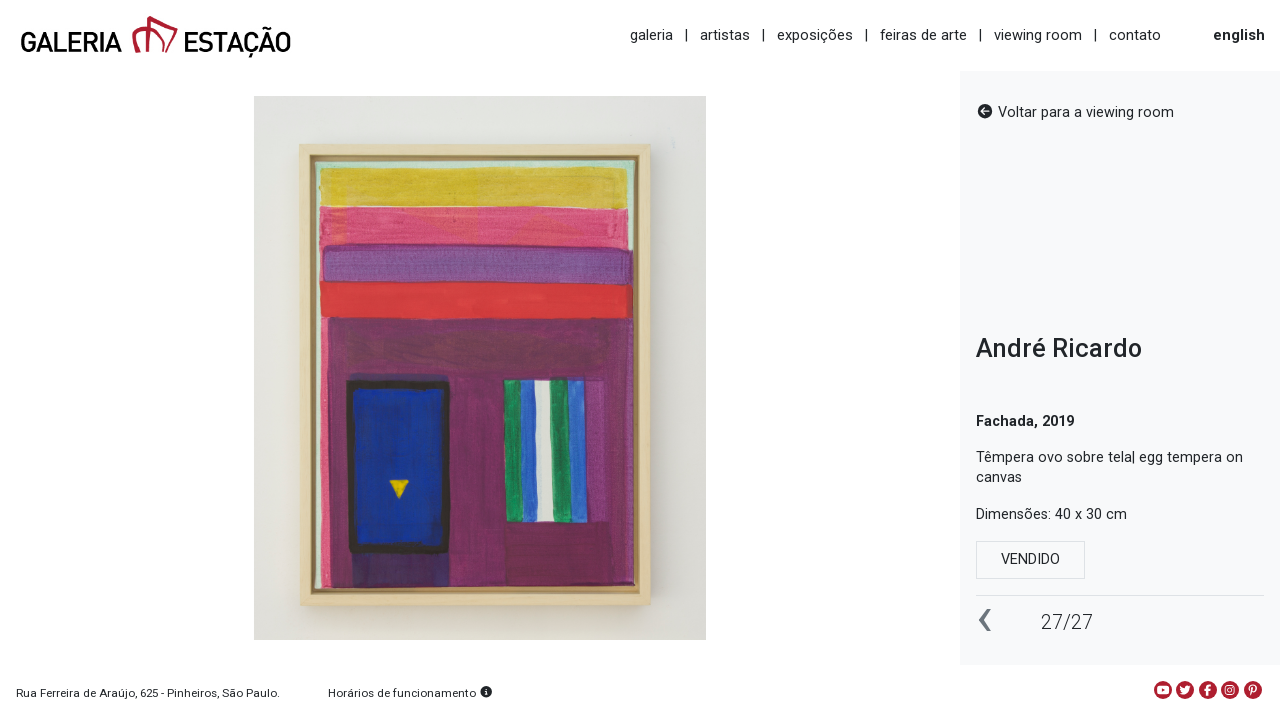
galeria (651, 35)
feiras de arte (923, 35)
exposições (815, 35)
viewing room (1038, 35)
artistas (725, 35)
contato (1135, 35)
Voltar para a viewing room (1075, 112)
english (1239, 35)
